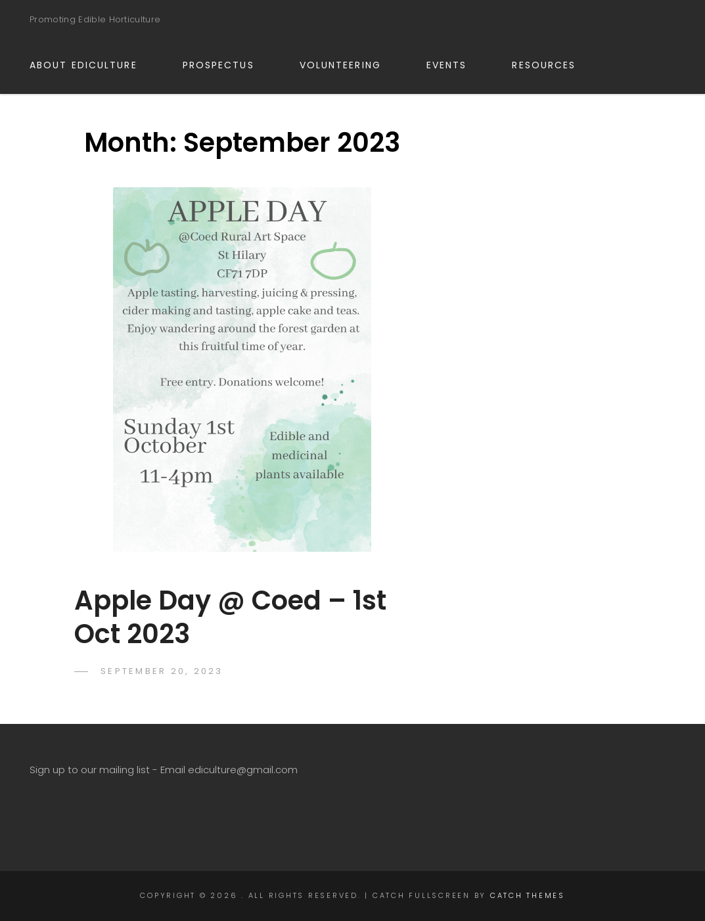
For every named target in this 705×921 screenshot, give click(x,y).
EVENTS (454, 65)
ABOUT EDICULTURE (91, 65)
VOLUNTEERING (348, 65)
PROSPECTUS (226, 65)
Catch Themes (527, 895)
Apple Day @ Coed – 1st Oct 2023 (230, 617)
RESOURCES (551, 65)
